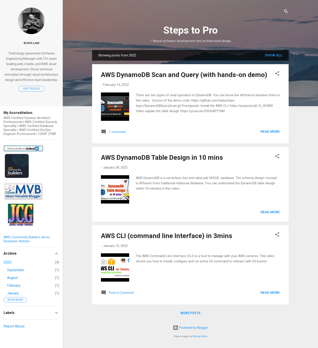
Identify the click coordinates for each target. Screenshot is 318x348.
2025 (7, 262)
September (15, 270)
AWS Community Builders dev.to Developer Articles (27, 239)
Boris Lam (31, 43)
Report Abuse (14, 326)
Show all (273, 55)
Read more (270, 132)
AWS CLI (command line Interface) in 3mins (166, 236)
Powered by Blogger (190, 328)
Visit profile (31, 88)
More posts (190, 313)
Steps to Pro (190, 30)
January (13, 293)
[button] (277, 74)
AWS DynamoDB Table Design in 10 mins (162, 157)
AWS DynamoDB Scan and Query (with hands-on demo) (184, 75)
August (12, 278)
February (14, 285)
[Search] (286, 12)
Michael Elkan (200, 336)
